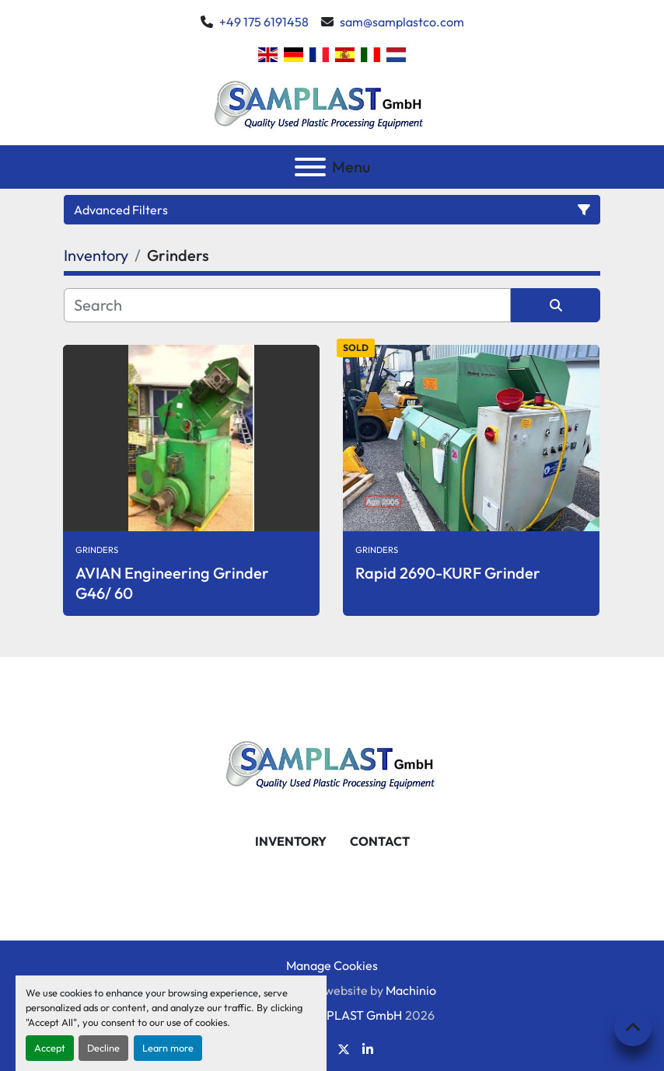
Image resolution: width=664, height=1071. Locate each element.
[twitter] (343, 1049)
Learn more (168, 1047)
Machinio (411, 990)
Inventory (291, 841)
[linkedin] (367, 1049)
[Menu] (310, 167)
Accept (49, 1047)
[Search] (287, 305)
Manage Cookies (332, 965)
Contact (380, 841)
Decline (103, 1047)
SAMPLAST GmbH (351, 1015)
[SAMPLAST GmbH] (332, 762)
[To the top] (633, 1027)
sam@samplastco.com (402, 22)
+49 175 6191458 (264, 22)
